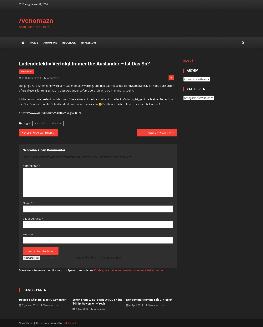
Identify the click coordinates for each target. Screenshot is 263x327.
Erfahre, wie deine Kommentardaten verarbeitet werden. (129, 270)
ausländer (40, 123)
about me (50, 42)
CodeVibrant (69, 323)
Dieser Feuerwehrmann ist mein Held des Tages (41, 132)
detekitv (56, 123)
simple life (26, 71)
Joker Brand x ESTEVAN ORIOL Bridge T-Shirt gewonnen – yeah (97, 301)
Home (34, 42)
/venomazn (36, 20)
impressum (88, 42)
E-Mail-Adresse (33, 218)
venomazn (53, 78)
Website (28, 234)
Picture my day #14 (159, 132)
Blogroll (69, 42)
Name (28, 203)
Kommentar (31, 166)
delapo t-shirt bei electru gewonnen (42, 299)
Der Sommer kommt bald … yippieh (149, 299)
